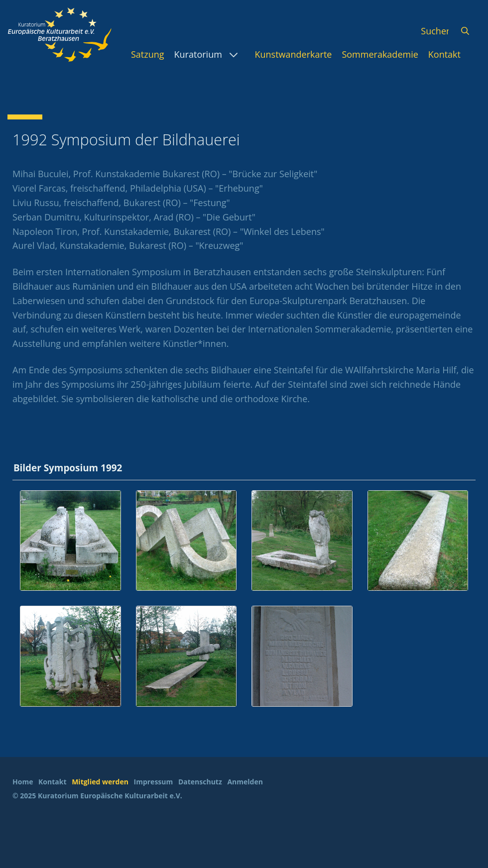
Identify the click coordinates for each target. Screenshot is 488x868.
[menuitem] (147, 54)
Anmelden (244, 781)
